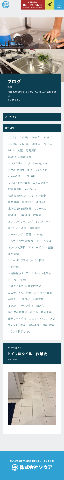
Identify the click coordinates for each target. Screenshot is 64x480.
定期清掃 (31, 150)
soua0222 (14, 176)
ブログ (26, 299)
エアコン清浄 (40, 182)
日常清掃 (24, 215)
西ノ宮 (40, 305)
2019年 (48, 144)
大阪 (20, 150)
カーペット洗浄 (17, 279)
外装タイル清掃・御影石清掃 (24, 286)
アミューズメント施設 (41, 247)
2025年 (24, 137)
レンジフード (43, 221)
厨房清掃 (13, 202)
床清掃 (12, 215)
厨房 (28, 234)
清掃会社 (41, 202)
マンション (41, 169)
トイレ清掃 (29, 176)
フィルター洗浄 (17, 325)
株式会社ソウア (17, 195)
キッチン (13, 228)
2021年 (24, 144)
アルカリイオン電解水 (20, 241)
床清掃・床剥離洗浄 (19, 157)
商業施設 (34, 228)
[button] (59, 5)
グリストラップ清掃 (19, 182)
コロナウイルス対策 (19, 292)
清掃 (23, 228)
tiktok (38, 234)
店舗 (52, 318)
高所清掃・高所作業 (19, 208)
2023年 (48, 137)
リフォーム (40, 208)
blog (11, 150)
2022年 (12, 144)
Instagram (40, 163)
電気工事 (46, 312)
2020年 (36, 144)
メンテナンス (15, 267)
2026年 (12, 137)
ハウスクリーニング (19, 163)
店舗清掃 (34, 325)
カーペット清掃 (43, 292)
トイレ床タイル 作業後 (27, 353)
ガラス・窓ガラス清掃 (20, 169)
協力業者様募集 (17, 312)
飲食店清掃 (15, 189)
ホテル (34, 312)
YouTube (30, 189)
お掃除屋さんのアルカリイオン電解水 (29, 273)
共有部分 (13, 299)
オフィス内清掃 (17, 247)
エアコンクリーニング (20, 221)
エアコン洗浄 (44, 241)
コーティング (15, 234)
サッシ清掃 (27, 305)
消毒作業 (38, 299)
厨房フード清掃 (17, 318)
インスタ (13, 305)
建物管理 (27, 202)
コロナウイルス (38, 318)
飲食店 (37, 215)
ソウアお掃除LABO (19, 331)
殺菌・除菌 (48, 325)
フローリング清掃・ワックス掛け (26, 260)
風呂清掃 (13, 254)
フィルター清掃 (38, 195)
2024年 (36, 137)
